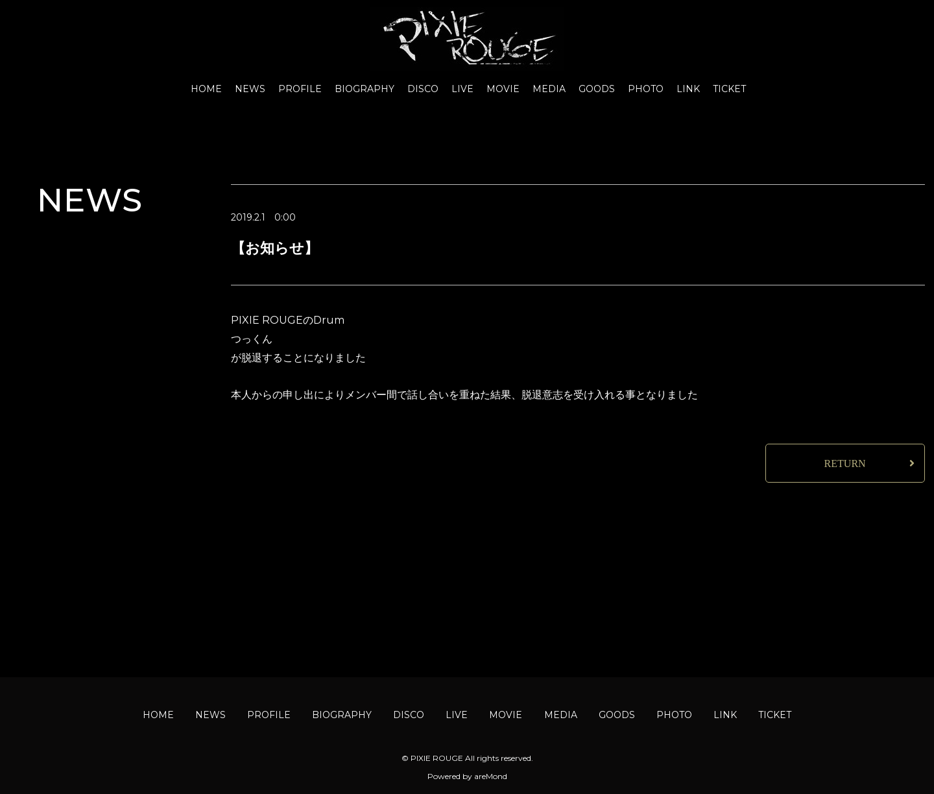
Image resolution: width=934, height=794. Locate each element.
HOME (206, 89)
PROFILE (300, 89)
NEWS (250, 89)
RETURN (845, 463)
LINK (688, 89)
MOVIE (503, 89)
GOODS (597, 89)
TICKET (729, 89)
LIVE (462, 89)
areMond (490, 776)
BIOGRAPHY (364, 89)
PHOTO (646, 89)
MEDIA (549, 89)
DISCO (422, 89)
